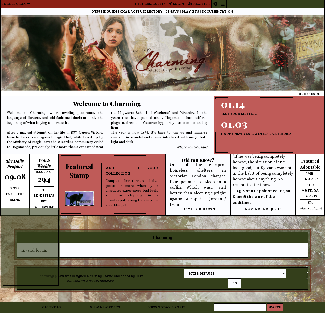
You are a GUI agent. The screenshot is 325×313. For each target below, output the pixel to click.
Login (176, 3)
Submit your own (197, 208)
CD (141, 11)
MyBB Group (106, 281)
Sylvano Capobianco (257, 190)
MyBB (82, 281)
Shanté (107, 276)
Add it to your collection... (132, 170)
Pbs (190, 11)
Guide (104, 11)
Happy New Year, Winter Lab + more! (256, 133)
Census (172, 11)
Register (199, 3)
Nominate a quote (263, 208)
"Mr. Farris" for (310, 179)
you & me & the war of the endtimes (261, 196)
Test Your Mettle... (239, 113)
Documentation (217, 11)
